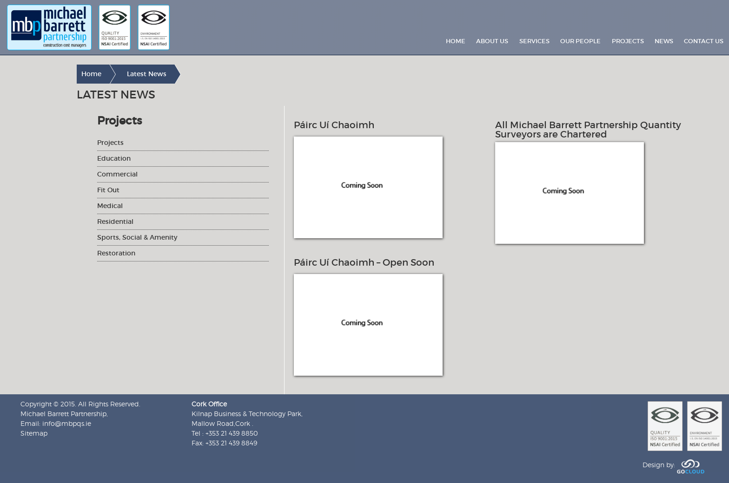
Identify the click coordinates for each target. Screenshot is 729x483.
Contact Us (703, 41)
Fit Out (108, 190)
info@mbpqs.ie (66, 423)
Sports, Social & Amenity (137, 237)
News (664, 41)
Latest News (146, 74)
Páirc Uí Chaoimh (334, 125)
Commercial (117, 174)
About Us (492, 41)
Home (455, 41)
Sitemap (33, 433)
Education (114, 158)
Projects (628, 41)
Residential (115, 221)
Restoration (116, 253)
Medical (110, 206)
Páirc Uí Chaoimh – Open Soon (364, 262)
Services (534, 41)
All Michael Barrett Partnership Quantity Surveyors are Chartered (588, 129)
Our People (580, 41)
